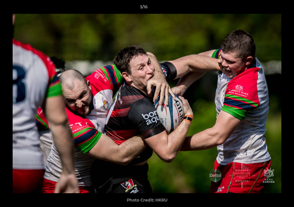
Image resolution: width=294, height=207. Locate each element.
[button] (269, 8)
